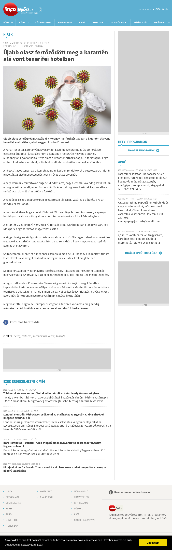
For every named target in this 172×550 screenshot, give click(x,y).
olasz (51, 336)
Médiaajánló (81, 491)
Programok (65, 23)
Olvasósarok (119, 23)
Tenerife (60, 336)
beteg (17, 336)
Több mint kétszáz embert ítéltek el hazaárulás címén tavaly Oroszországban (51, 393)
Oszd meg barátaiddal (25, 322)
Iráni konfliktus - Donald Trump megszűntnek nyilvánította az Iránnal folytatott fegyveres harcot (52, 444)
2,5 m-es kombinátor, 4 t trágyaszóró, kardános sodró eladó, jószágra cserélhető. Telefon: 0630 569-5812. (140, 239)
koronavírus (40, 336)
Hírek (6, 23)
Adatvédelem (81, 497)
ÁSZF (76, 514)
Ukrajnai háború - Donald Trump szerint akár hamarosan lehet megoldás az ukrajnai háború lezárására (55, 469)
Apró (82, 23)
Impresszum (81, 503)
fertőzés (26, 336)
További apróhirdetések (141, 253)
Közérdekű (140, 23)
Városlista (40, 9)
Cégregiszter (43, 23)
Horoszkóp (12, 526)
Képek (22, 23)
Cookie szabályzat (84, 520)
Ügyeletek (98, 23)
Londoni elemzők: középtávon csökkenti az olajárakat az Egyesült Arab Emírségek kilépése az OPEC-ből (53, 416)
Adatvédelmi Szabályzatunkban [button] (24, 544)
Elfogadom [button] (153, 542)
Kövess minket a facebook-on (132, 492)
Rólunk (78, 509)
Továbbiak (160, 23)
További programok (141, 150)
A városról (46, 497)
